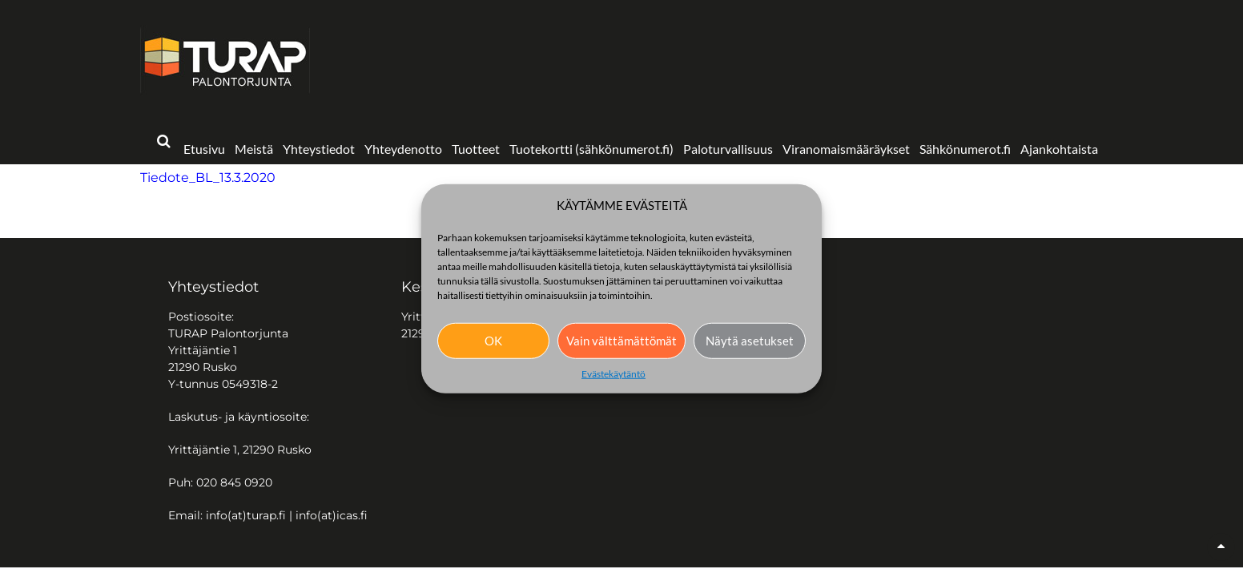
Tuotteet (476, 148)
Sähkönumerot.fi (965, 148)
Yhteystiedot (319, 148)
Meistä (254, 148)
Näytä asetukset (750, 340)
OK (493, 340)
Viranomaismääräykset (846, 148)
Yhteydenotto (403, 148)
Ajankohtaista (1059, 148)
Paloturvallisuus (728, 148)
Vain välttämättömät (621, 340)
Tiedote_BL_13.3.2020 (208, 177)
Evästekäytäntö (613, 373)
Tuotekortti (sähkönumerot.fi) (591, 148)
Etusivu (204, 148)
